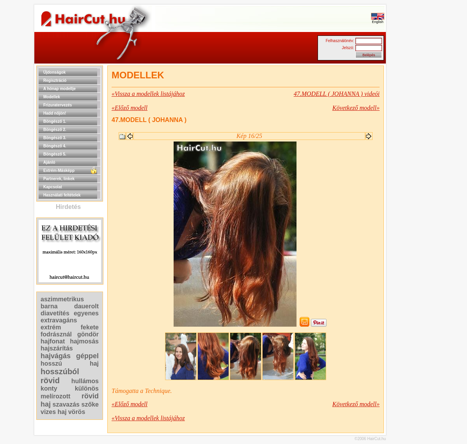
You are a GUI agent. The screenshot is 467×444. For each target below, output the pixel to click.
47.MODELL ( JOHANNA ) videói (337, 93)
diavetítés (55, 313)
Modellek (51, 97)
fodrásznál (56, 334)
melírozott (55, 396)
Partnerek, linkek (59, 179)
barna (49, 306)
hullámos (85, 381)
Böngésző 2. (54, 129)
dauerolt (86, 306)
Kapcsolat (52, 187)
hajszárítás (57, 348)
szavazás (66, 404)
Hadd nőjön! (54, 113)
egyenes (86, 313)
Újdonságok (54, 72)
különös (87, 388)
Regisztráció (54, 80)
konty (49, 388)
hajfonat (53, 341)
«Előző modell (129, 107)
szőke (90, 404)
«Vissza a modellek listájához (148, 93)
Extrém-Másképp (59, 170)
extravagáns (59, 320)
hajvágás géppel (70, 356)
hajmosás (84, 341)
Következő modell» (356, 107)
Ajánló (49, 162)
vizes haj (54, 412)
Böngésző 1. (54, 121)
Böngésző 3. (54, 138)
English (377, 20)
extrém (51, 327)
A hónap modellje (59, 89)
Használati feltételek (62, 195)
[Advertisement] (410, 182)
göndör (88, 334)
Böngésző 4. (54, 146)
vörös (76, 412)
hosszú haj (70, 363)
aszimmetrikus (62, 299)
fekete (90, 327)
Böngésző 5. (54, 154)
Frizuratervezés (57, 105)
